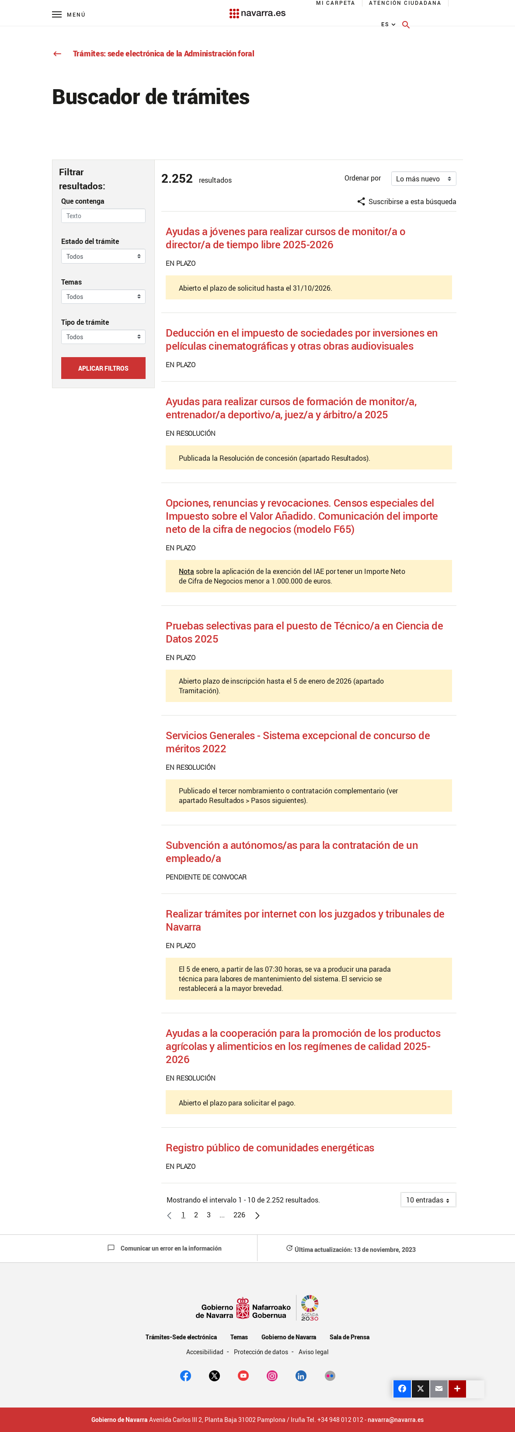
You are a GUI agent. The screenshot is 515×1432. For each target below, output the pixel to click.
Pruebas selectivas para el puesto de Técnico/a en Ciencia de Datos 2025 (304, 632)
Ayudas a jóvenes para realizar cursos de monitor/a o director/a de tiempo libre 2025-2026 (285, 237)
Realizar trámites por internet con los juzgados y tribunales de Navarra (305, 920)
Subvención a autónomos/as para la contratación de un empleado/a (292, 851)
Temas (71, 282)
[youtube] (243, 1375)
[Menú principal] (69, 14)
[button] (222, 1215)
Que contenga (82, 201)
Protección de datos (261, 1352)
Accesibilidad (205, 1352)
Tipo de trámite (85, 322)
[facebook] (185, 1375)
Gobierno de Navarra (288, 1337)
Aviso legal (314, 1352)
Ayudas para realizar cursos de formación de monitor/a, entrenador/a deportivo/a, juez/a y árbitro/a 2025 (291, 407)
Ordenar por (362, 178)
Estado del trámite (90, 241)
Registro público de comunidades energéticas (270, 1147)
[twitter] (214, 1375)
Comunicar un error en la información (164, 1248)
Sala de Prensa (349, 1337)
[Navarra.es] (257, 9)
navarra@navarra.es (396, 1419)
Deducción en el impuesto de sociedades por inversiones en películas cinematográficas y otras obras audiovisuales (302, 339)
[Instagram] (272, 1375)
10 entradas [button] (431, 1201)
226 (241, 1216)
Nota (186, 571)
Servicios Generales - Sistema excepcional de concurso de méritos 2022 (298, 741)
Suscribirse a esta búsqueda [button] (406, 201)
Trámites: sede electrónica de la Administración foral (153, 53)
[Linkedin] (301, 1375)
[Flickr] (329, 1375)
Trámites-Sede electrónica (181, 1337)
